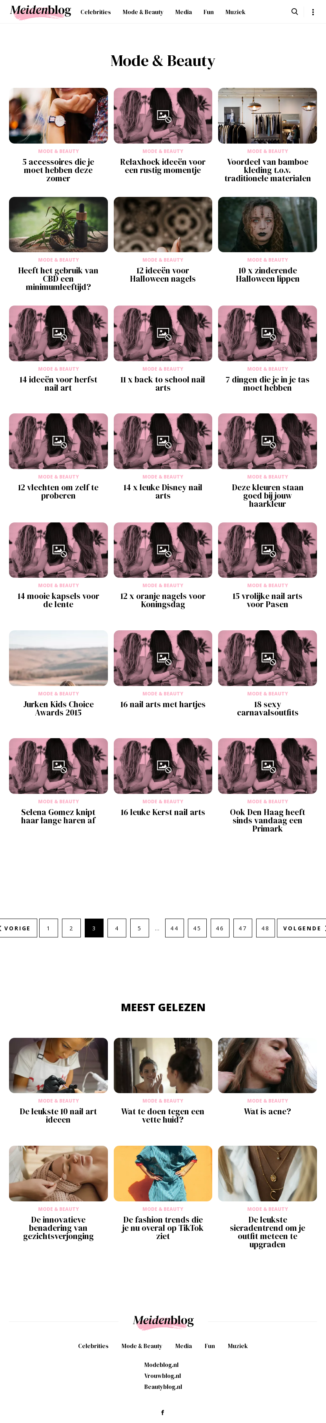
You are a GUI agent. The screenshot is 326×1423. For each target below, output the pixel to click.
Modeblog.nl (161, 1365)
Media (183, 12)
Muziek (236, 12)
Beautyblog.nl (163, 1387)
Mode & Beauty (143, 12)
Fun (209, 12)
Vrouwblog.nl (162, 1376)
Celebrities (95, 12)
